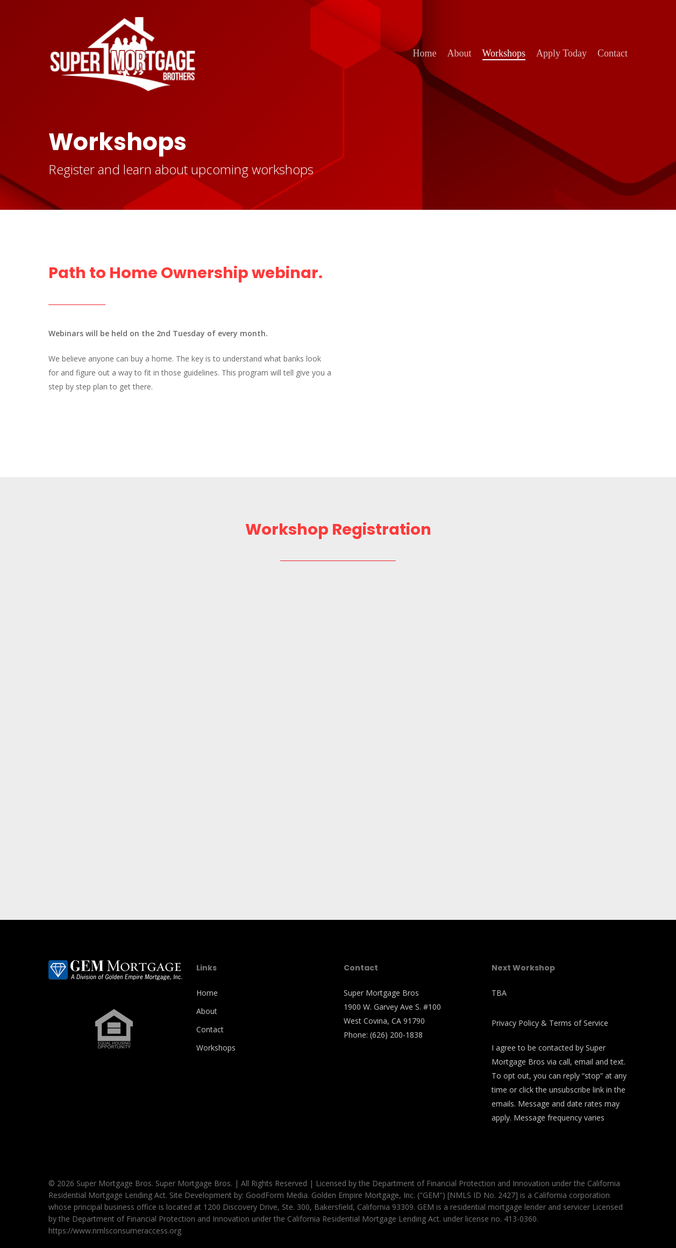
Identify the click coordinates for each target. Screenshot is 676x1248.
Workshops (216, 1048)
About (206, 1011)
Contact (210, 1029)
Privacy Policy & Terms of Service (550, 1023)
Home (207, 993)
